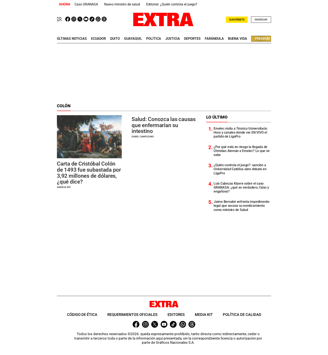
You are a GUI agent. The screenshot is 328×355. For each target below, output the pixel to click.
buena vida (237, 39)
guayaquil (133, 39)
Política (153, 39)
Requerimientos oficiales (132, 314)
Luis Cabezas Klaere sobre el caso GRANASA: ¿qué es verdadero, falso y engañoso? (241, 187)
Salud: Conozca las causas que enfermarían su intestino (164, 125)
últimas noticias (72, 39)
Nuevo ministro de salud (122, 4)
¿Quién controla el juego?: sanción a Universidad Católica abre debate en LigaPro (240, 169)
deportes (192, 39)
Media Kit (204, 314)
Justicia (172, 39)
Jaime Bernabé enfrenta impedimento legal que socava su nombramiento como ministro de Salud (241, 206)
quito (115, 39)
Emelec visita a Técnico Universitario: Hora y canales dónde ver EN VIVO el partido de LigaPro (241, 132)
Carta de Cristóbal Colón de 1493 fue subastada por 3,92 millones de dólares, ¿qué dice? (89, 173)
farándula (214, 39)
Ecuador (98, 39)
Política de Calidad (242, 314)
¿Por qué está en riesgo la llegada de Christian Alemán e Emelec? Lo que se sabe (241, 151)
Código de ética (82, 314)
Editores (176, 314)
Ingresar (261, 19)
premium (262, 39)
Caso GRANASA (86, 4)
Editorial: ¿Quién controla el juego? (171, 4)
